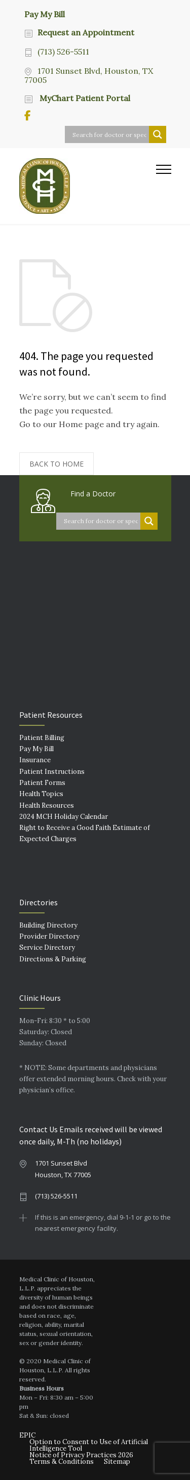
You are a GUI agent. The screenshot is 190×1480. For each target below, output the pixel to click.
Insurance (35, 760)
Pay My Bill (44, 13)
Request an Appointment (85, 32)
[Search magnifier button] (157, 134)
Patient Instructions (52, 771)
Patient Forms (42, 782)
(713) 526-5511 (63, 52)
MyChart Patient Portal (83, 98)
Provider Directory (49, 936)
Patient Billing (41, 737)
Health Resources (46, 805)
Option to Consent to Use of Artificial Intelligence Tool (88, 1445)
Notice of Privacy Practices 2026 (81, 1455)
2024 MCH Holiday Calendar (63, 816)
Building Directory (48, 925)
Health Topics (41, 794)
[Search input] (109, 134)
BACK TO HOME (56, 464)
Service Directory (47, 947)
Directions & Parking (52, 959)
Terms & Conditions (61, 1461)
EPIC (27, 1435)
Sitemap (117, 1461)
